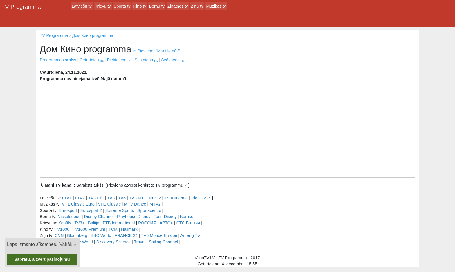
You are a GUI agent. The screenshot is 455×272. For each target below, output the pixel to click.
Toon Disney (165, 216)
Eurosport (68, 210)
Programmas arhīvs (58, 59)
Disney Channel (99, 216)
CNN (59, 235)
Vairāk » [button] (67, 244)
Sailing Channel (163, 241)
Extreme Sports (119, 210)
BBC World (101, 235)
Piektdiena (119, 59)
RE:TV (155, 198)
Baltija (93, 223)
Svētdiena (172, 59)
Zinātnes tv (177, 6)
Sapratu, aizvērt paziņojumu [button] (42, 259)
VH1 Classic (109, 204)
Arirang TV (190, 235)
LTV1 (67, 198)
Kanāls (64, 223)
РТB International (119, 223)
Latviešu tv (82, 6)
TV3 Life (96, 198)
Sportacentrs (149, 210)
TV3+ (79, 223)
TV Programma (21, 6)
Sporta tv (122, 6)
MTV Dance (135, 204)
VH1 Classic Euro (78, 204)
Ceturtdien (91, 59)
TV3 (111, 198)
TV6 (122, 198)
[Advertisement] (227, 132)
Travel (139, 241)
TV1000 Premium (89, 229)
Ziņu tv (197, 6)
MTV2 (154, 204)
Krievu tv (103, 6)
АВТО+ (166, 223)
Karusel (187, 216)
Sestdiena (146, 59)
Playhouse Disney (133, 216)
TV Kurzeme (176, 198)
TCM (113, 229)
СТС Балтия (188, 223)
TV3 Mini (137, 198)
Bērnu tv (157, 6)
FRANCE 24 (126, 235)
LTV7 (80, 198)
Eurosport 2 (91, 210)
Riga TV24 (201, 198)
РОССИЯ (147, 223)
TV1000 (62, 229)
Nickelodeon (69, 216)
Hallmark (129, 229)
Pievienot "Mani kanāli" (156, 50)
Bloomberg (77, 235)
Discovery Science (113, 241)
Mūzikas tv (216, 6)
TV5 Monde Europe (159, 235)
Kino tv (139, 6)
